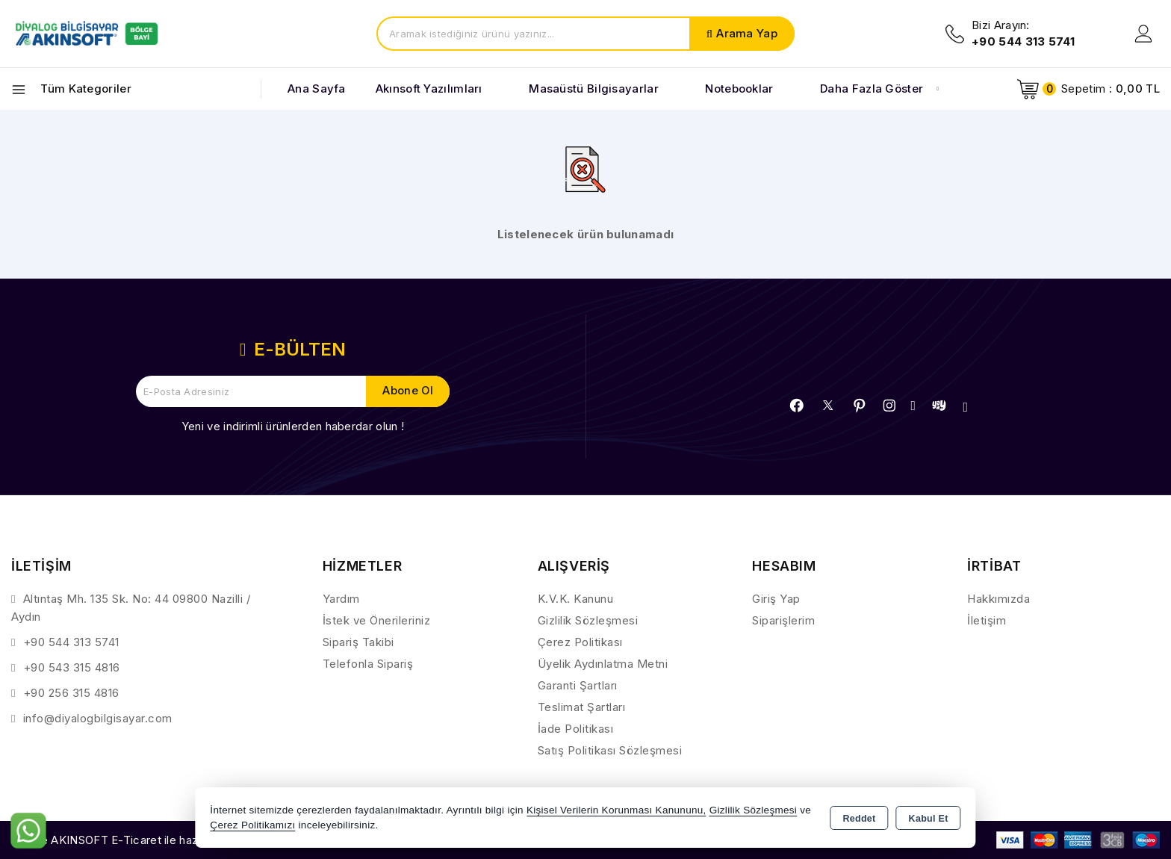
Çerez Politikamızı (252, 825)
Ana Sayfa (317, 88)
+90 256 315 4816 (71, 693)
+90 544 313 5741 (71, 642)
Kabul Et (928, 818)
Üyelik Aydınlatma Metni (603, 664)
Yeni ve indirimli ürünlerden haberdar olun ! (292, 426)
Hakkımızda (998, 599)
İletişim (986, 620)
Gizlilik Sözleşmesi (588, 620)
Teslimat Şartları (582, 707)
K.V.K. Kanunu (576, 599)
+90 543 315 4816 (71, 667)
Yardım (341, 599)
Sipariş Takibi (358, 642)
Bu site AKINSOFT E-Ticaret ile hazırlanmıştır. (131, 840)
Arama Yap (746, 33)
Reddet (858, 818)
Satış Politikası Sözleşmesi (610, 750)
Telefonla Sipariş (368, 664)
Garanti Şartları (578, 685)
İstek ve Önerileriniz (377, 620)
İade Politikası (576, 729)
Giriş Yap (776, 599)
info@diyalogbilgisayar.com (98, 718)
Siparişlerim (783, 620)
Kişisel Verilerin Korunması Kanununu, (616, 810)
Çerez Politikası (580, 642)
